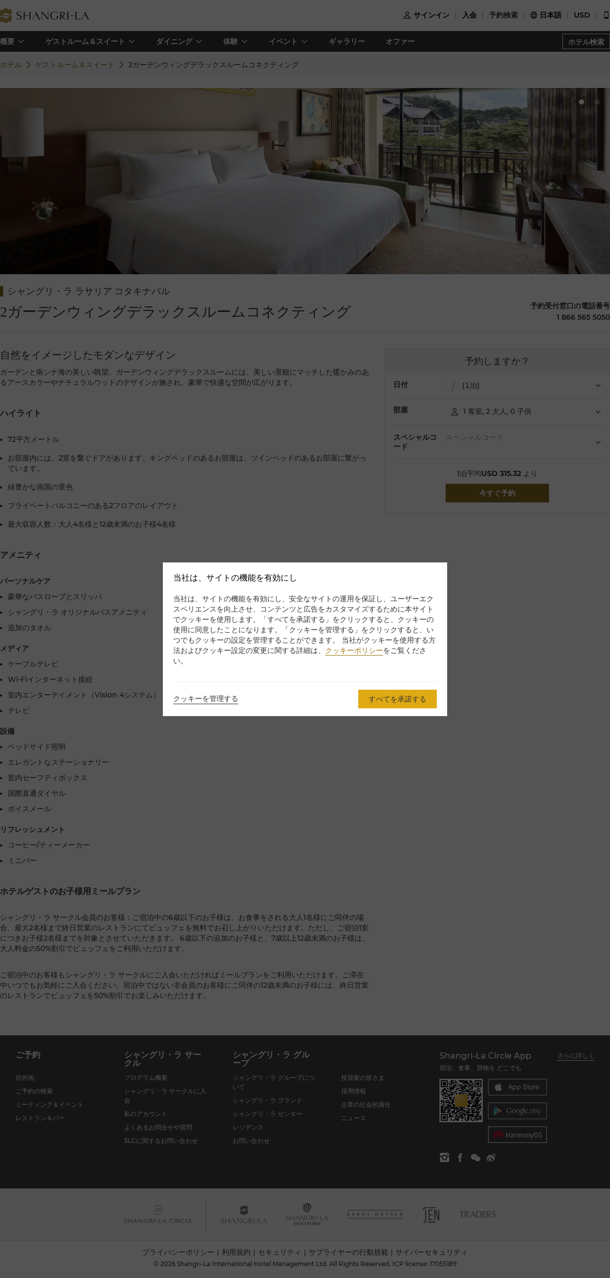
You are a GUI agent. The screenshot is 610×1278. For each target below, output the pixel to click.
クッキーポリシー (354, 650)
